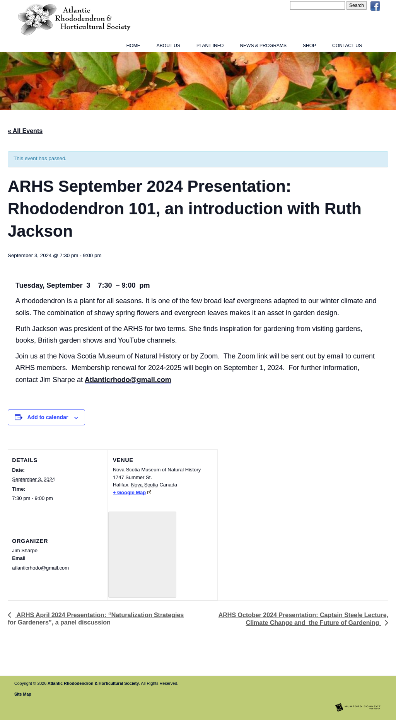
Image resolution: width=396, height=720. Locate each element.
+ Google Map (132, 492)
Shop (309, 45)
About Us (168, 45)
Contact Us (347, 45)
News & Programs (263, 45)
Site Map (22, 694)
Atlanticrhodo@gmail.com (128, 380)
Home (133, 45)
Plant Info (210, 45)
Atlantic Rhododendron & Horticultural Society (93, 683)
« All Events (25, 131)
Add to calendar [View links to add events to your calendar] (47, 417)
